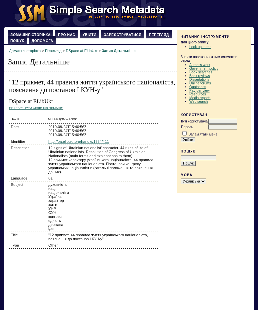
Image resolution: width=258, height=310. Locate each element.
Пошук (17, 41)
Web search (198, 101)
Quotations (197, 87)
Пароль (187, 127)
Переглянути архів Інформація (36, 108)
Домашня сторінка (30, 35)
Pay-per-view (199, 90)
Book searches (200, 72)
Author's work (199, 65)
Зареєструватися (123, 35)
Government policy (203, 68)
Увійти (89, 35)
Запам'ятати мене (203, 134)
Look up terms (200, 47)
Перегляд (159, 35)
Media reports (200, 98)
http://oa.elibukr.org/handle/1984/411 (78, 141)
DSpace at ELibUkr (81, 51)
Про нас (66, 35)
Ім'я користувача (194, 121)
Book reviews (199, 76)
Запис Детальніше (118, 51)
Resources (197, 94)
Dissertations (199, 79)
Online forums (200, 83)
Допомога (42, 41)
